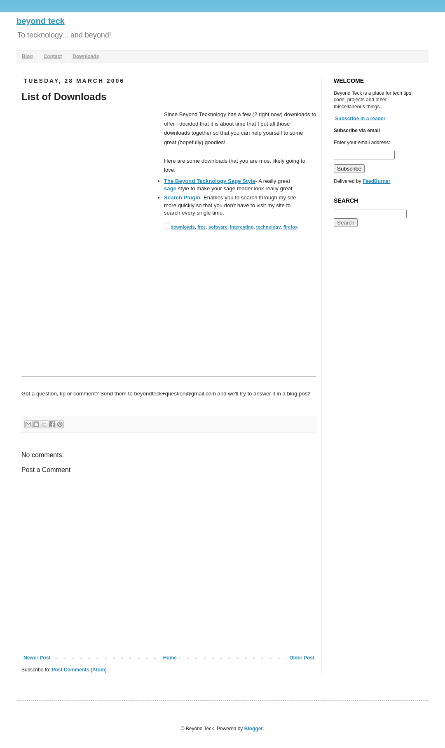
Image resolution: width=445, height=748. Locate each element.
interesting (241, 226)
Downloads (86, 56)
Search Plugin (182, 197)
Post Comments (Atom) (79, 670)
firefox (290, 226)
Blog (27, 56)
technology (268, 226)
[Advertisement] (90, 171)
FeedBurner (376, 181)
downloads (183, 226)
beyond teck (40, 21)
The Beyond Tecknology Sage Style (209, 181)
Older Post (301, 658)
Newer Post (36, 658)
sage (170, 188)
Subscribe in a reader (360, 119)
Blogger (253, 729)
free (201, 226)
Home (170, 658)
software (217, 226)
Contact (53, 56)
